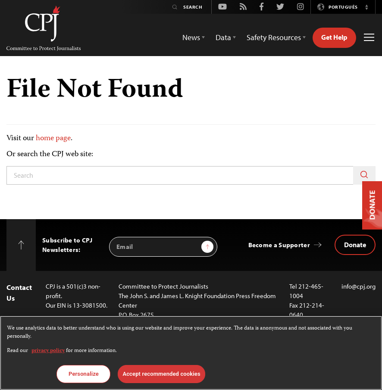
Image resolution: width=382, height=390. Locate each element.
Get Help (334, 37)
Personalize (84, 374)
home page (53, 138)
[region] (191, 353)
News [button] (191, 37)
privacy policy (48, 350)
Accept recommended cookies (161, 374)
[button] (366, 7)
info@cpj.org (358, 286)
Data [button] (223, 37)
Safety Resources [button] (274, 37)
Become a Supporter (279, 245)
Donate (355, 244)
